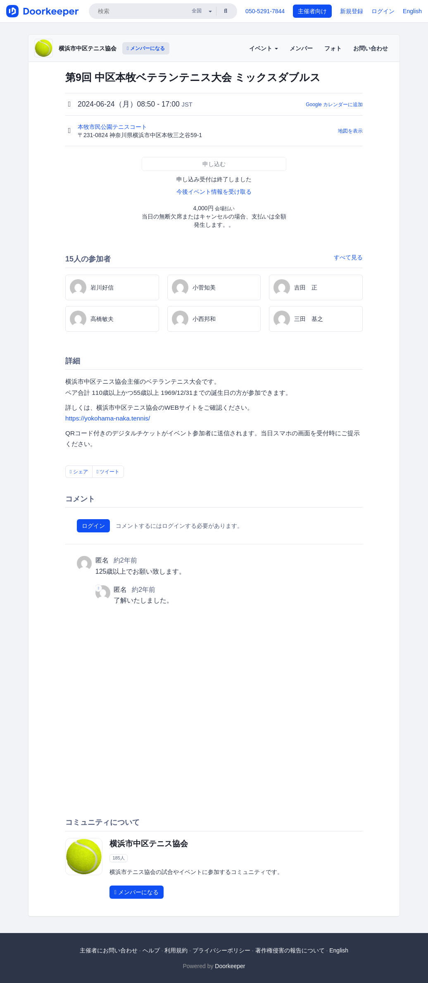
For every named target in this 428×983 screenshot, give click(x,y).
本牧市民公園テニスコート (113, 126)
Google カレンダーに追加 (334, 104)
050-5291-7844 (265, 11)
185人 (118, 857)
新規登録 (351, 11)
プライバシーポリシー (221, 950)
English (412, 11)
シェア (79, 472)
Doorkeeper (230, 966)
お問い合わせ (370, 48)
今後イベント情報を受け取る (214, 191)
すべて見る (348, 257)
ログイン (383, 11)
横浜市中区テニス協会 (88, 48)
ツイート (108, 472)
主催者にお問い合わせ (109, 950)
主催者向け (312, 11)
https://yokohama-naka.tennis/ (107, 418)
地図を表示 (350, 131)
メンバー (301, 48)
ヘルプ (151, 950)
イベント (263, 48)
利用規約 (176, 950)
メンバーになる (146, 48)
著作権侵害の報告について (290, 950)
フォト (333, 48)
